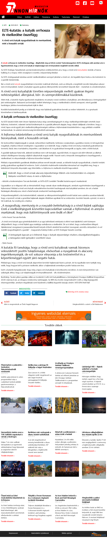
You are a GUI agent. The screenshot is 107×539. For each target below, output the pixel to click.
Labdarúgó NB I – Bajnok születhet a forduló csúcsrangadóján (92, 368)
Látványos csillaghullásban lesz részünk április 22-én (92, 433)
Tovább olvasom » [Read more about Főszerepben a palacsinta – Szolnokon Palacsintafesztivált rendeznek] (7, 390)
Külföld (28, 17)
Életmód (76, 17)
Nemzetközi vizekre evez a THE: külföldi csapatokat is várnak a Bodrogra (12, 434)
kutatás (81, 292)
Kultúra (56, 17)
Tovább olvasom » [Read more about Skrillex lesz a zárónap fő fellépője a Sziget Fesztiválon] (34, 386)
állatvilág (71, 292)
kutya (86, 292)
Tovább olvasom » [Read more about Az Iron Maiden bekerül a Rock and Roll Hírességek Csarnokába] (62, 521)
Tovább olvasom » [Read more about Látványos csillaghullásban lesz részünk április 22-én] (88, 451)
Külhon (36, 17)
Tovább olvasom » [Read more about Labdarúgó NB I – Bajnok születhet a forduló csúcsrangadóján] (88, 393)
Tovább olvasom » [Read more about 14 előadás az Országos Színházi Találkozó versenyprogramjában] (62, 386)
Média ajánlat (67, 533)
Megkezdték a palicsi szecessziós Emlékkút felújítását (90, 499)
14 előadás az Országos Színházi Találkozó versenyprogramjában (64, 365)
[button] (101, 2)
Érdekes (86, 17)
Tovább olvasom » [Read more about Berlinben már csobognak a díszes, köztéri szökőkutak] (34, 456)
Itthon (19, 17)
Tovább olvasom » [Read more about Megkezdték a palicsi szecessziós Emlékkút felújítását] (88, 523)
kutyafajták (82, 70)
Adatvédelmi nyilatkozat (40, 533)
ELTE (76, 292)
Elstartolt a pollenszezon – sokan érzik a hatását (65, 433)
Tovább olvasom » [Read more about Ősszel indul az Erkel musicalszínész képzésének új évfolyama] (7, 521)
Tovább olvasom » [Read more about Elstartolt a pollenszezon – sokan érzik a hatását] (62, 453)
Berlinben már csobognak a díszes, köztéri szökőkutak (39, 433)
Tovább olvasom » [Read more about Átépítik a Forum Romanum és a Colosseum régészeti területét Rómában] (34, 519)
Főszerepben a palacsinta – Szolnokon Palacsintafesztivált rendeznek (12, 368)
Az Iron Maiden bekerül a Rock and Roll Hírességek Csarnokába (65, 497)
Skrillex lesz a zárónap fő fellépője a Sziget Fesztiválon (39, 366)
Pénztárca (46, 17)
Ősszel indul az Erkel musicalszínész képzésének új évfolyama (12, 497)
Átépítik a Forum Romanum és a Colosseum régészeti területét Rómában (39, 497)
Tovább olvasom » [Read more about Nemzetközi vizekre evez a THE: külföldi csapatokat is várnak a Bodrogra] (7, 456)
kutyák (5, 63)
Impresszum (13, 533)
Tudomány (66, 17)
